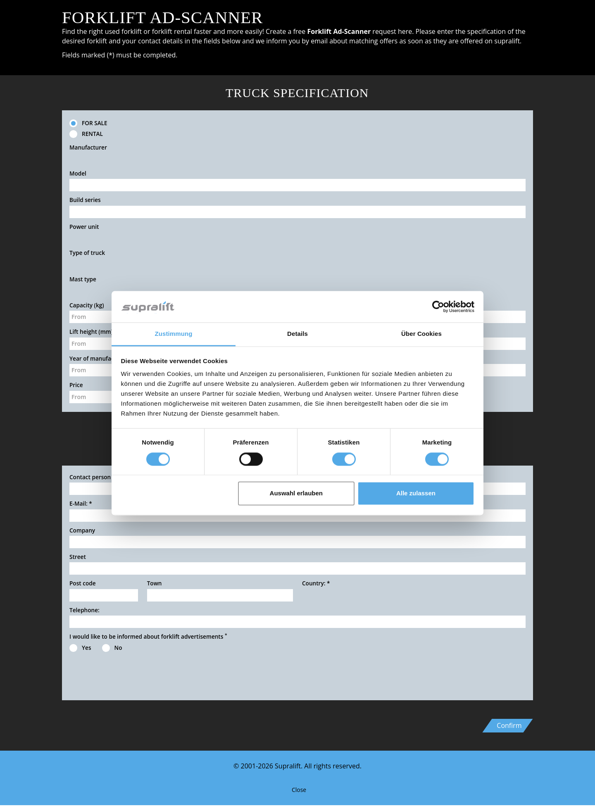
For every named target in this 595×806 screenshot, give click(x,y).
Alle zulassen (416, 493)
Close (297, 790)
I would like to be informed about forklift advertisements (148, 636)
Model (77, 173)
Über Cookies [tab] (421, 334)
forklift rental (172, 31)
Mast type (82, 279)
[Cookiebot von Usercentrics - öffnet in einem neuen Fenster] (438, 306)
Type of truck (87, 253)
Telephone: (84, 610)
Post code (82, 583)
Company (82, 530)
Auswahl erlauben (296, 493)
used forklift (123, 31)
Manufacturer (88, 147)
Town (154, 583)
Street (77, 557)
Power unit (84, 227)
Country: (316, 583)
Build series (85, 200)
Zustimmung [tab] (174, 334)
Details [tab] (297, 334)
